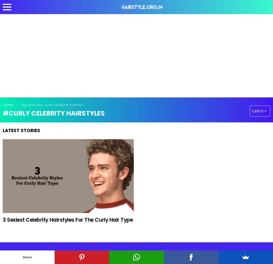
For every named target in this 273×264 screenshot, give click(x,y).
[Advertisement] (136, 55)
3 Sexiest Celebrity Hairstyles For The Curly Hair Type (68, 220)
